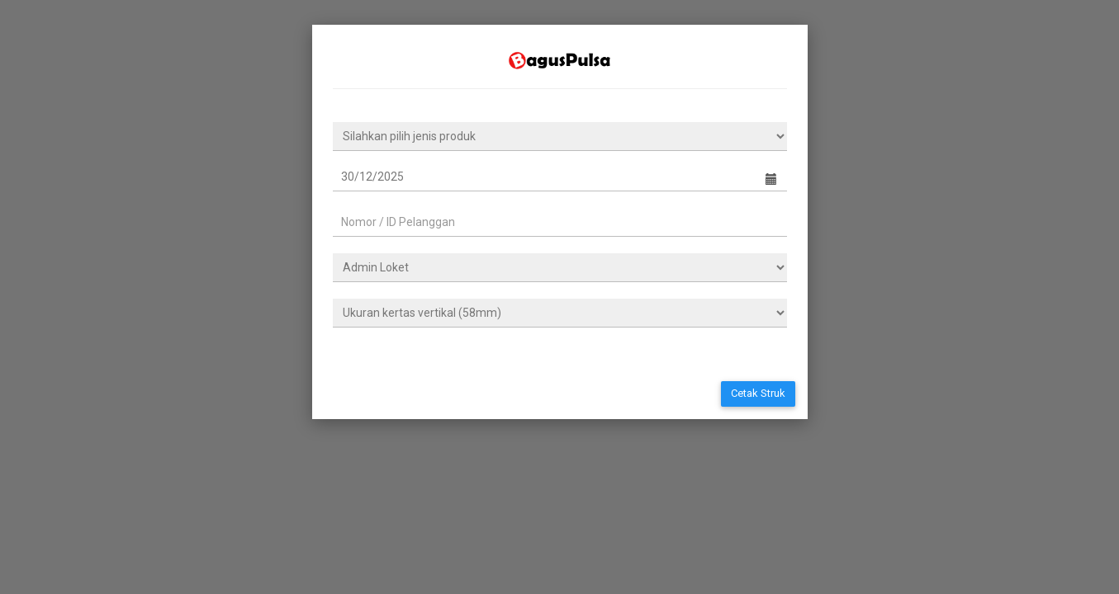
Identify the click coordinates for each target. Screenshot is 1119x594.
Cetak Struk (758, 393)
